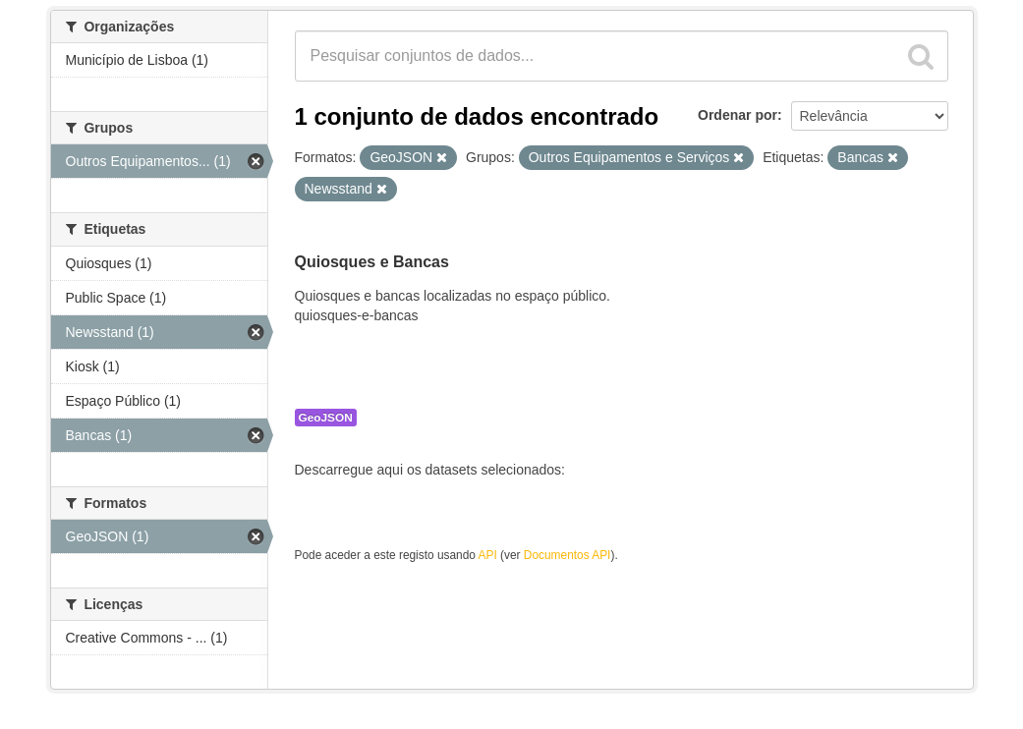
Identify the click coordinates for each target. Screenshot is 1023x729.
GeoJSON (326, 417)
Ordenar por (737, 115)
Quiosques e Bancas (372, 261)
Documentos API (567, 555)
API (488, 555)
